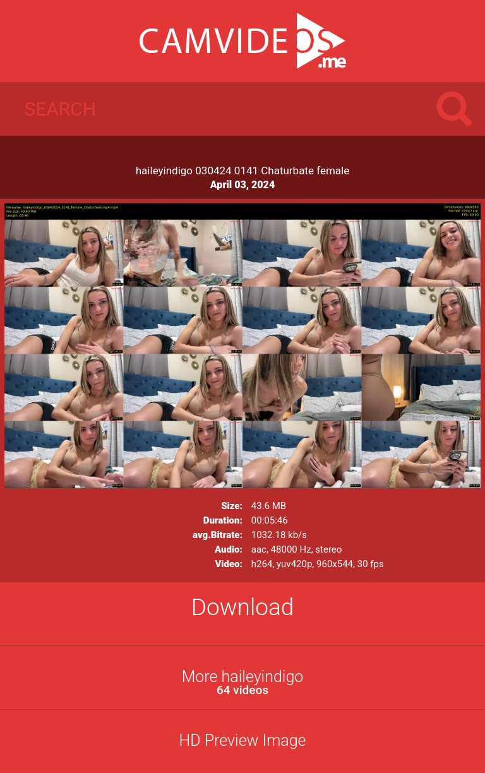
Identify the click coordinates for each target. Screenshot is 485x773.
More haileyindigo (242, 682)
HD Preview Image (242, 740)
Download (242, 607)
